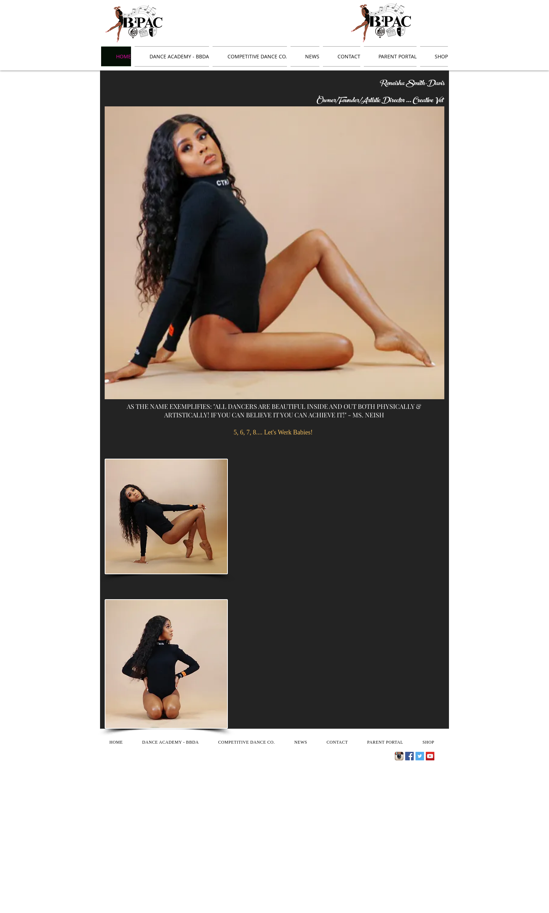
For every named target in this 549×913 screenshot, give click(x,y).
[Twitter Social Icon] (419, 756)
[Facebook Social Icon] (409, 756)
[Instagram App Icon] (399, 756)
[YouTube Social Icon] (430, 756)
